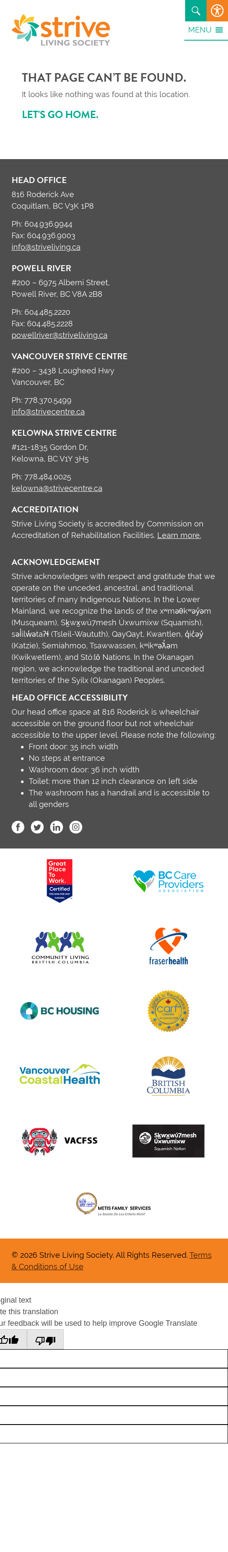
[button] (200, 29)
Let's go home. (60, 114)
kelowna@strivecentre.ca (57, 488)
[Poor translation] (45, 1339)
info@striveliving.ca (46, 246)
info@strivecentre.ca (48, 411)
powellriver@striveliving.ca (60, 335)
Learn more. (179, 535)
